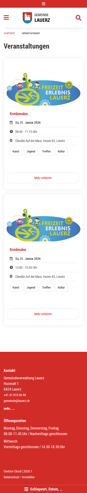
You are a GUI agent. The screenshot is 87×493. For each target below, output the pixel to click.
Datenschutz (11, 477)
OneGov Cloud (12, 471)
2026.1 (27, 471)
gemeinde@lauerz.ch (17, 400)
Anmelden (28, 477)
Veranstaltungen (31, 33)
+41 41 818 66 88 (15, 395)
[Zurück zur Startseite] (43, 18)
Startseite (9, 33)
